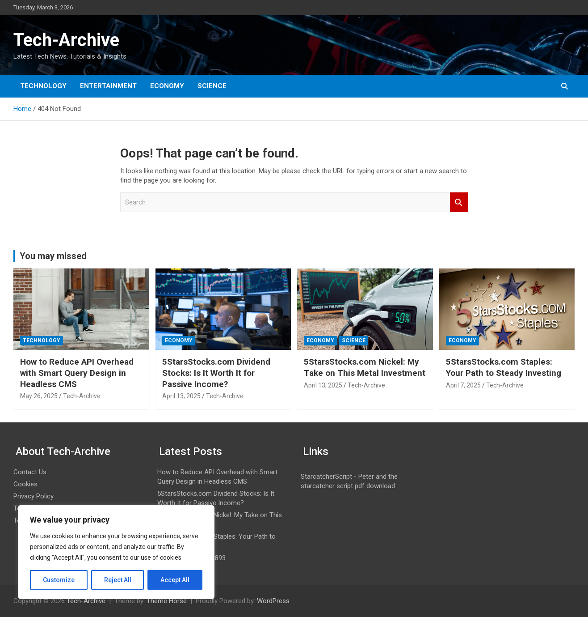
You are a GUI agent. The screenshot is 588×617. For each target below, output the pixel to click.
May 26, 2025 (39, 396)
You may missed (53, 256)
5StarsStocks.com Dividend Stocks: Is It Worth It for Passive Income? (216, 373)
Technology (43, 86)
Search (459, 202)
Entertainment (108, 86)
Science (212, 86)
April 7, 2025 (463, 385)
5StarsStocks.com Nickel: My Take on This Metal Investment (364, 367)
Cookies (25, 484)
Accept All (174, 579)
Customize (59, 579)
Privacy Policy (33, 496)
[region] (116, 552)
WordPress (273, 601)
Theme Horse (167, 601)
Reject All (117, 579)
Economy (167, 86)
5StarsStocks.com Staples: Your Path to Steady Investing (503, 367)
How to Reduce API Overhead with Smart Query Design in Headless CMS (77, 373)
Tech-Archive (66, 40)
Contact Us (29, 472)
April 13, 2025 (181, 396)
